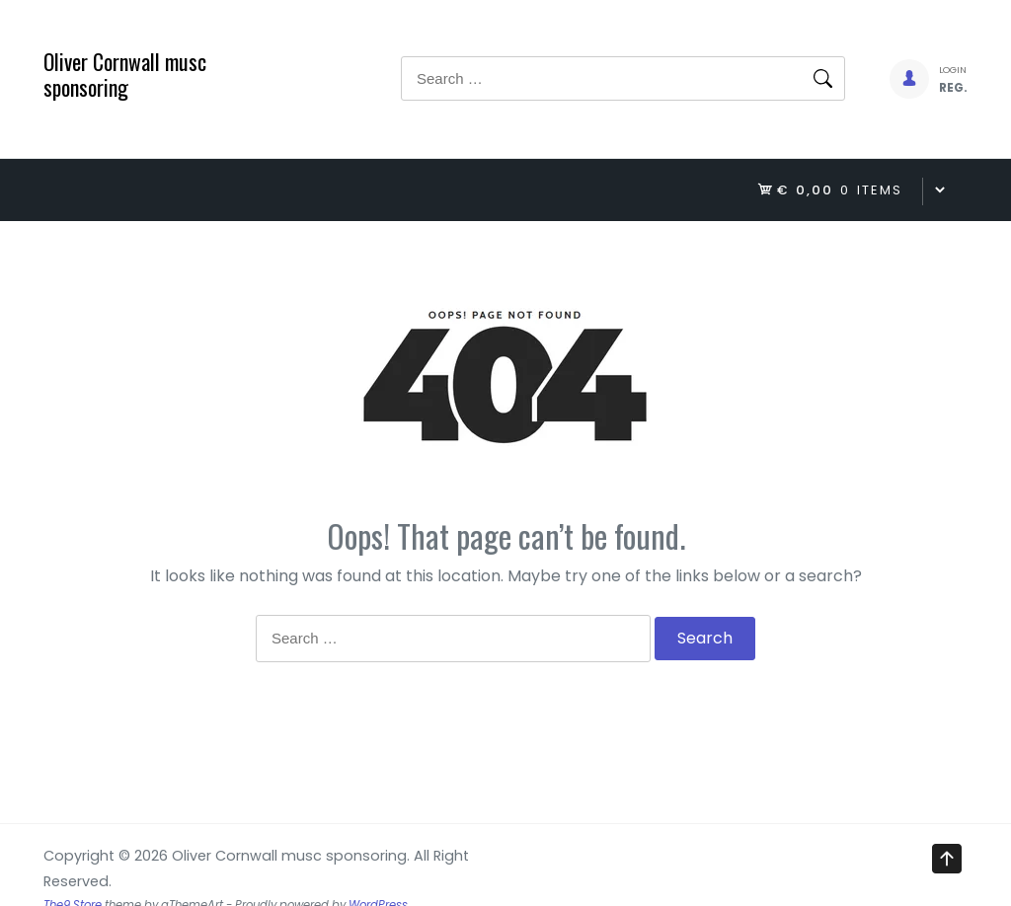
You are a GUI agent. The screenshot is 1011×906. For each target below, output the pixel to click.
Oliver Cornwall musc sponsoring (124, 74)
